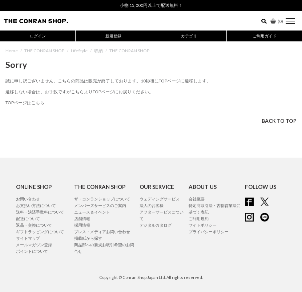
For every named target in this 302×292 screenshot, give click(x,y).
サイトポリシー (203, 225)
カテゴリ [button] (189, 35)
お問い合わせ (28, 198)
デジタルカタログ (156, 225)
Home (11, 50)
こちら (77, 91)
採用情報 (82, 225)
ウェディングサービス (160, 198)
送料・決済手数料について (40, 212)
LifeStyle (79, 50)
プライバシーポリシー (209, 231)
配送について (28, 218)
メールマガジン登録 (34, 244)
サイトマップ (28, 238)
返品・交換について (34, 225)
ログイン (38, 35)
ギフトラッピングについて (40, 231)
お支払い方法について (36, 205)
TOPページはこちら (24, 102)
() (276, 21)
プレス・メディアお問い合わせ (102, 231)
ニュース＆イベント (92, 212)
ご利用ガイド (265, 35)
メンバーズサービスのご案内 (100, 205)
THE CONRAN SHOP (44, 50)
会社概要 (197, 198)
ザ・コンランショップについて (102, 198)
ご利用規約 (199, 218)
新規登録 (113, 35)
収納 (98, 50)
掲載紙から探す (88, 238)
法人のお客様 (152, 205)
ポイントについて (32, 251)
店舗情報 (82, 218)
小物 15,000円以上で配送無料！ (151, 5)
